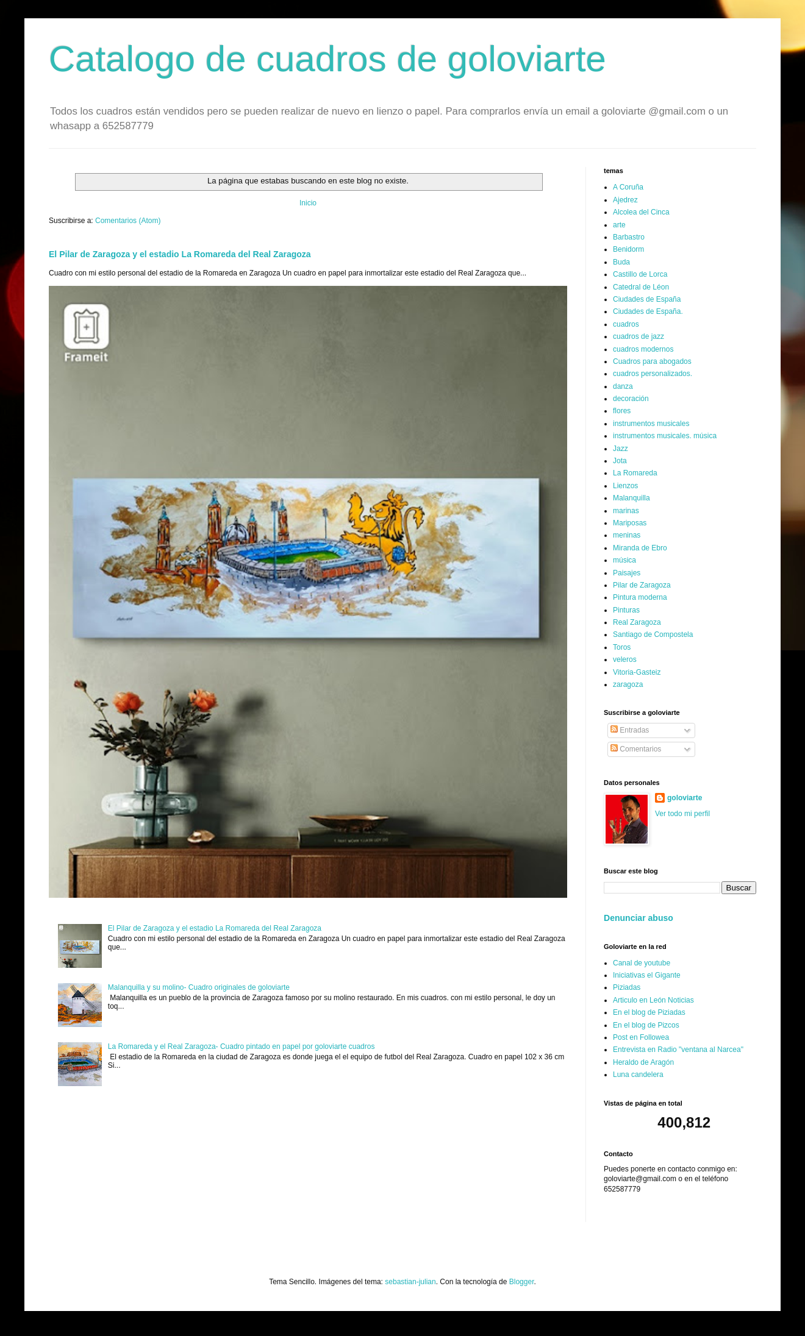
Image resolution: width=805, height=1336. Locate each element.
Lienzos (625, 485)
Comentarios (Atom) (127, 220)
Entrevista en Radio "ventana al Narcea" (678, 1049)
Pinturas (626, 610)
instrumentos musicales (651, 423)
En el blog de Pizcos (646, 1025)
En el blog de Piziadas (649, 1012)
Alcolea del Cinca (641, 212)
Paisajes (626, 573)
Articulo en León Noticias (653, 1000)
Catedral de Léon (641, 287)
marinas (626, 510)
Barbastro (629, 237)
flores (622, 411)
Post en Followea (641, 1037)
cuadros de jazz (638, 336)
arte (619, 225)
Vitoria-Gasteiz (636, 672)
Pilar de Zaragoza (642, 585)
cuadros (626, 324)
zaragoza (628, 684)
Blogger (521, 1281)
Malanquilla (631, 498)
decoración (631, 398)
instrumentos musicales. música (665, 436)
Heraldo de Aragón (643, 1062)
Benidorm (628, 249)
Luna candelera (638, 1074)
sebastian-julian (410, 1281)
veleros (625, 659)
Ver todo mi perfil (682, 813)
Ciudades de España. (648, 311)
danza (623, 386)
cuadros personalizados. (652, 373)
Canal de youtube (641, 963)
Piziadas (626, 987)
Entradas (629, 730)
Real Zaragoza (637, 622)
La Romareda (635, 473)
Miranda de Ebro (640, 548)
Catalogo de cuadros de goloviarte (327, 58)
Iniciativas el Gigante (647, 975)
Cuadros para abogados (652, 361)
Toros (622, 647)
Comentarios (635, 749)
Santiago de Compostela (653, 634)
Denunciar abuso (638, 918)
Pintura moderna (640, 597)
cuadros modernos (643, 349)
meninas (626, 535)
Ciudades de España (647, 299)
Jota (620, 461)
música (624, 560)
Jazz (620, 448)
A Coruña (628, 187)
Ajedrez (625, 200)
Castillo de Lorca (640, 274)
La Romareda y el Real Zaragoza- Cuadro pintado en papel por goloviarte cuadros (241, 1046)
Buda (621, 262)
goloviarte (684, 798)
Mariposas (629, 523)
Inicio (308, 203)
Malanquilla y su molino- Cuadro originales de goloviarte (199, 987)
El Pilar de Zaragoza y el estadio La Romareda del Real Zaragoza (180, 254)
